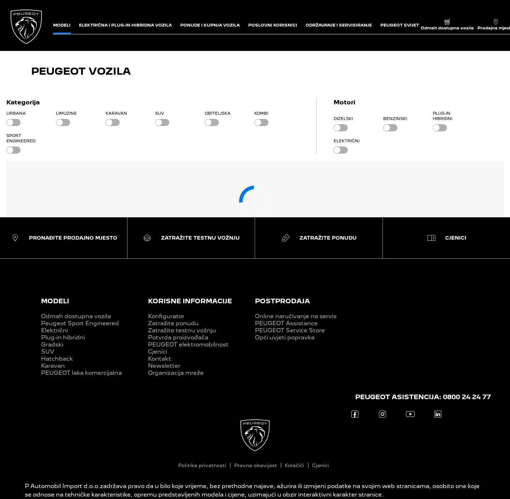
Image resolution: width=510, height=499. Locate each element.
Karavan (53, 365)
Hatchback (57, 358)
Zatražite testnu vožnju (182, 330)
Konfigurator (166, 316)
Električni (54, 330)
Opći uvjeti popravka (284, 337)
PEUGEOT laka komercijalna (81, 372)
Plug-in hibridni (63, 337)
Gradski (52, 344)
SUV (47, 351)
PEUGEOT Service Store (290, 330)
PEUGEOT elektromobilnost (188, 344)
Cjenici (157, 351)
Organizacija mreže (176, 372)
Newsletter (164, 365)
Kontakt (159, 358)
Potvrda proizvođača (178, 337)
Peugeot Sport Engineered (80, 323)
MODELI (55, 301)
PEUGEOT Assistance (286, 323)
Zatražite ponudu (173, 323)
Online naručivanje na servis (295, 316)
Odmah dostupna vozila (76, 316)
